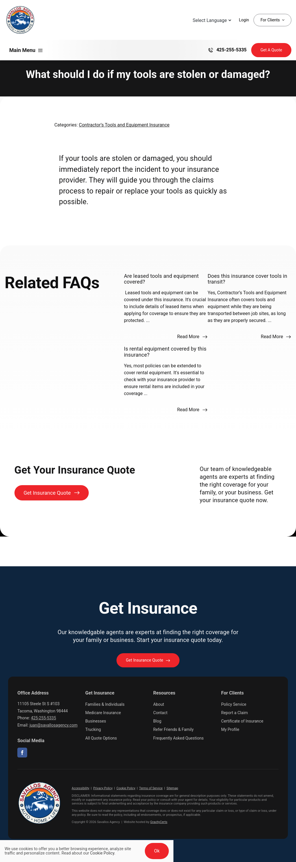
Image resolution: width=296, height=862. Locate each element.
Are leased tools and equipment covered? (161, 279)
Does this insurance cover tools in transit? (247, 279)
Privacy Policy (102, 788)
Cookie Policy (125, 788)
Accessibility (80, 788)
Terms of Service (150, 788)
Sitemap (172, 788)
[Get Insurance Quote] (271, 50)
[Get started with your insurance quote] (147, 660)
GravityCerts (158, 822)
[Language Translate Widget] (211, 20)
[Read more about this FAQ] (192, 336)
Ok (157, 851)
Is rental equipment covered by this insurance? (165, 352)
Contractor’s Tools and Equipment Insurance (124, 125)
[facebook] (22, 752)
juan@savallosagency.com (53, 725)
